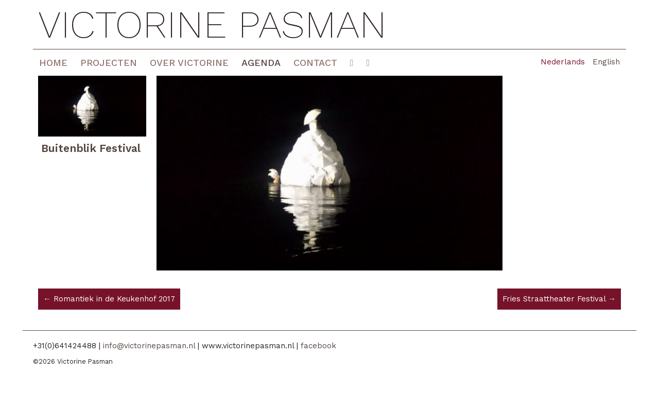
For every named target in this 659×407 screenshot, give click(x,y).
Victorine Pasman (212, 24)
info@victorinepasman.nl (149, 345)
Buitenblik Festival (91, 148)
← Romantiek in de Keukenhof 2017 (109, 298)
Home (53, 62)
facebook (318, 345)
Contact (315, 62)
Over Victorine (189, 62)
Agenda (261, 62)
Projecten (108, 62)
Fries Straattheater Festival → (559, 298)
